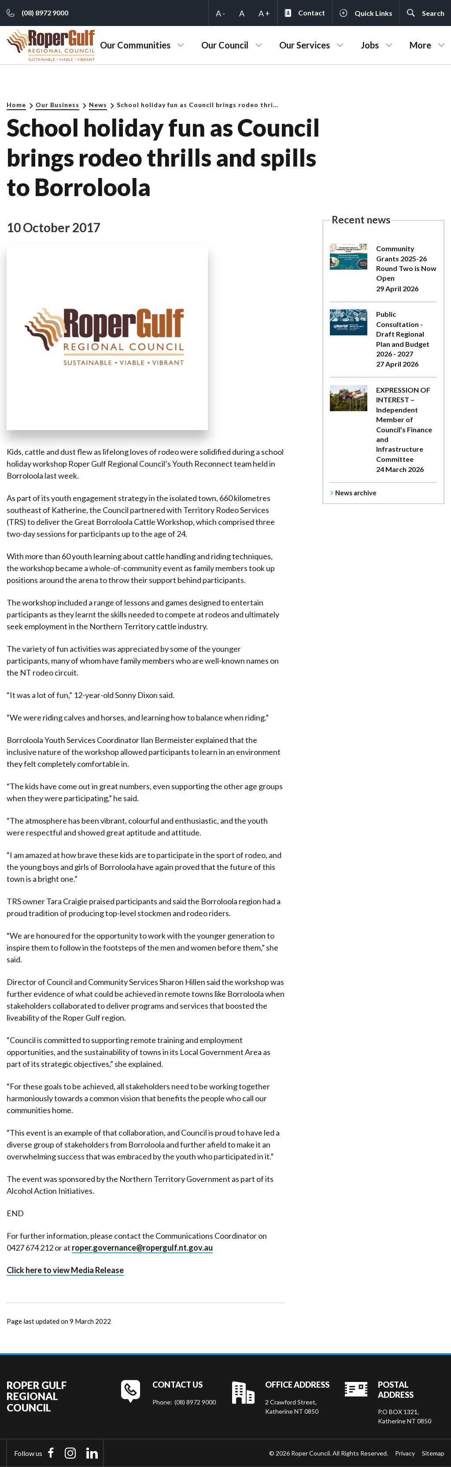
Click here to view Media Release (65, 1270)
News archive (356, 493)
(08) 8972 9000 (195, 1402)
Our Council (224, 45)
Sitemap (433, 1453)
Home (16, 104)
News (98, 104)
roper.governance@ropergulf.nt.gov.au (142, 1247)
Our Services (304, 45)
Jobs (370, 45)
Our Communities (135, 45)
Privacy (405, 1453)
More (420, 45)
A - (220, 13)
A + (264, 13)
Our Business (57, 104)
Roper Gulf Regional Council (37, 1396)
